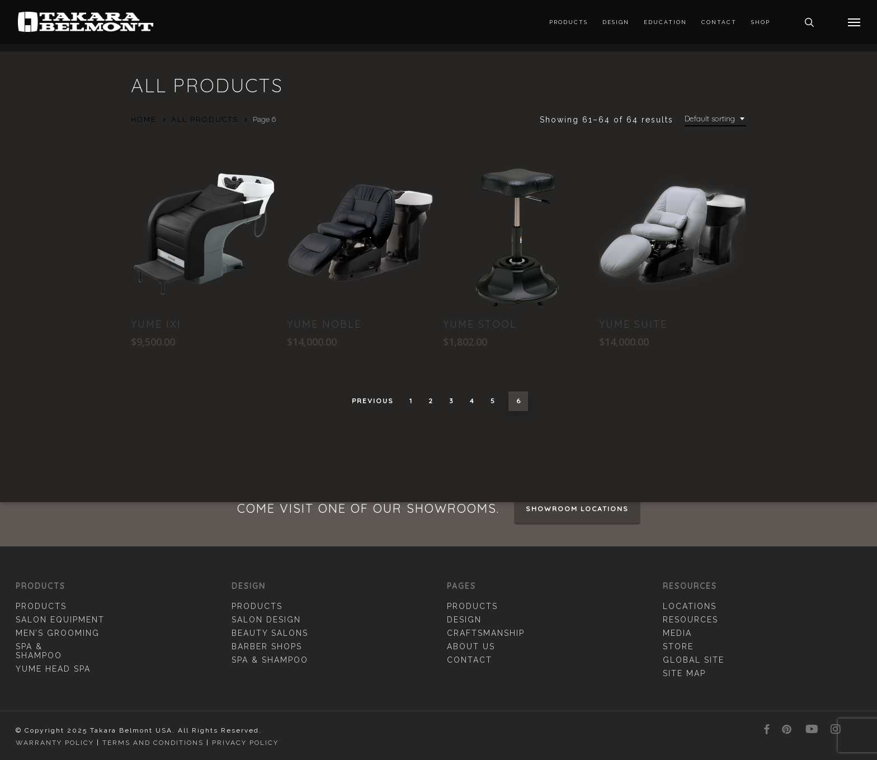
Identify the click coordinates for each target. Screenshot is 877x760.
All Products (204, 119)
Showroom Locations (577, 508)
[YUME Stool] (516, 234)
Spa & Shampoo (39, 651)
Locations (689, 606)
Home (144, 119)
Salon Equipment (60, 619)
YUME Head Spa (53, 668)
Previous (373, 400)
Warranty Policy (55, 743)
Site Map (684, 673)
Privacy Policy (245, 743)
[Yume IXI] (204, 234)
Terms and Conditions (153, 743)
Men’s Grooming (58, 633)
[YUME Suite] (672, 234)
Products (41, 606)
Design (464, 619)
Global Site (693, 659)
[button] (854, 25)
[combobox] (715, 118)
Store (678, 646)
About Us (471, 646)
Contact (469, 659)
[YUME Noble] (360, 234)
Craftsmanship (486, 633)
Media (677, 633)
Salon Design (266, 619)
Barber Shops (267, 646)
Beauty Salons (270, 633)
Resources (690, 619)
